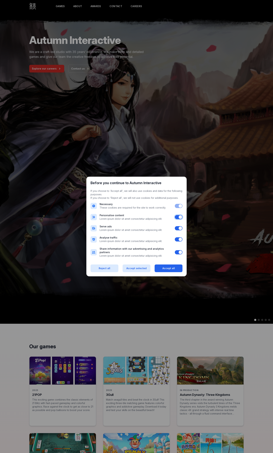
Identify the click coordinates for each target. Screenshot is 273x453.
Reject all (104, 268)
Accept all (168, 268)
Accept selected (136, 268)
